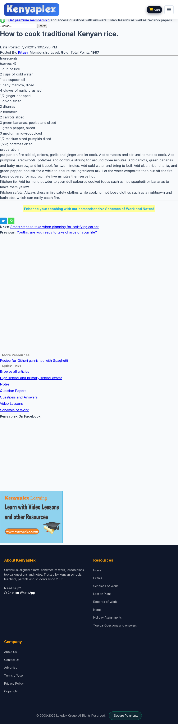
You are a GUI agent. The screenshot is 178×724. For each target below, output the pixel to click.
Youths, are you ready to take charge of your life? (57, 232)
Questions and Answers (19, 397)
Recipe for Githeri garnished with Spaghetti (34, 360)
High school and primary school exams (31, 378)
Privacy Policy (14, 683)
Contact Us (11, 660)
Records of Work (105, 601)
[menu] (169, 9)
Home (97, 570)
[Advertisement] (89, 264)
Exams (97, 578)
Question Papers (13, 391)
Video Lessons (11, 403)
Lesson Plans (102, 594)
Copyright (11, 691)
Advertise (10, 667)
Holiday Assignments (107, 617)
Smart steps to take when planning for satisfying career (54, 227)
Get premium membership (29, 20)
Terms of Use (13, 675)
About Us (10, 652)
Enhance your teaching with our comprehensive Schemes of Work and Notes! (89, 209)
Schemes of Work (14, 410)
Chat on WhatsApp (19, 592)
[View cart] (154, 9)
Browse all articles (14, 371)
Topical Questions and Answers (115, 625)
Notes (4, 384)
